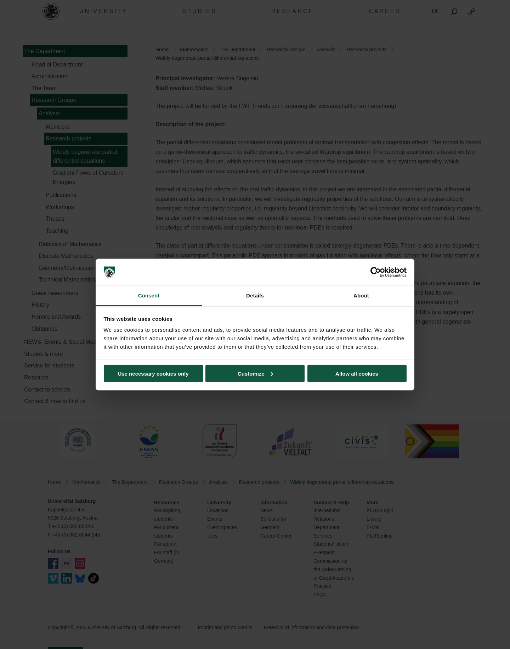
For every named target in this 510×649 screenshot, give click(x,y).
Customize (255, 373)
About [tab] (361, 295)
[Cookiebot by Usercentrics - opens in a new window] (376, 272)
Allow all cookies (356, 373)
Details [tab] (255, 295)
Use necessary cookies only (153, 373)
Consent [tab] (149, 295)
